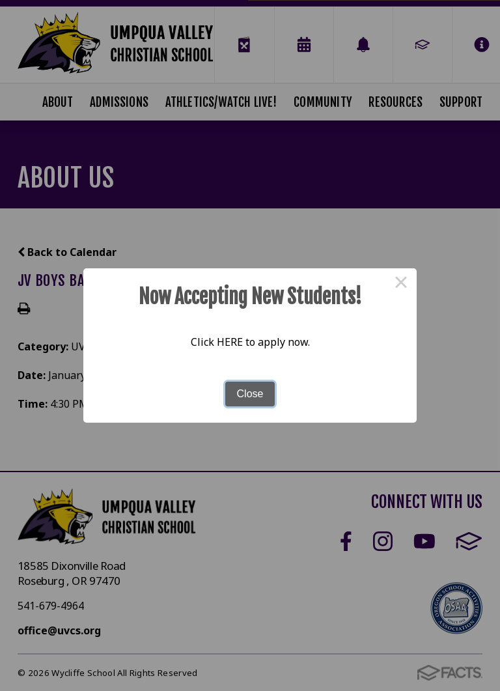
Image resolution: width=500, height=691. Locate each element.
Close (250, 393)
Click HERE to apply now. (250, 342)
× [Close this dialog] (401, 284)
